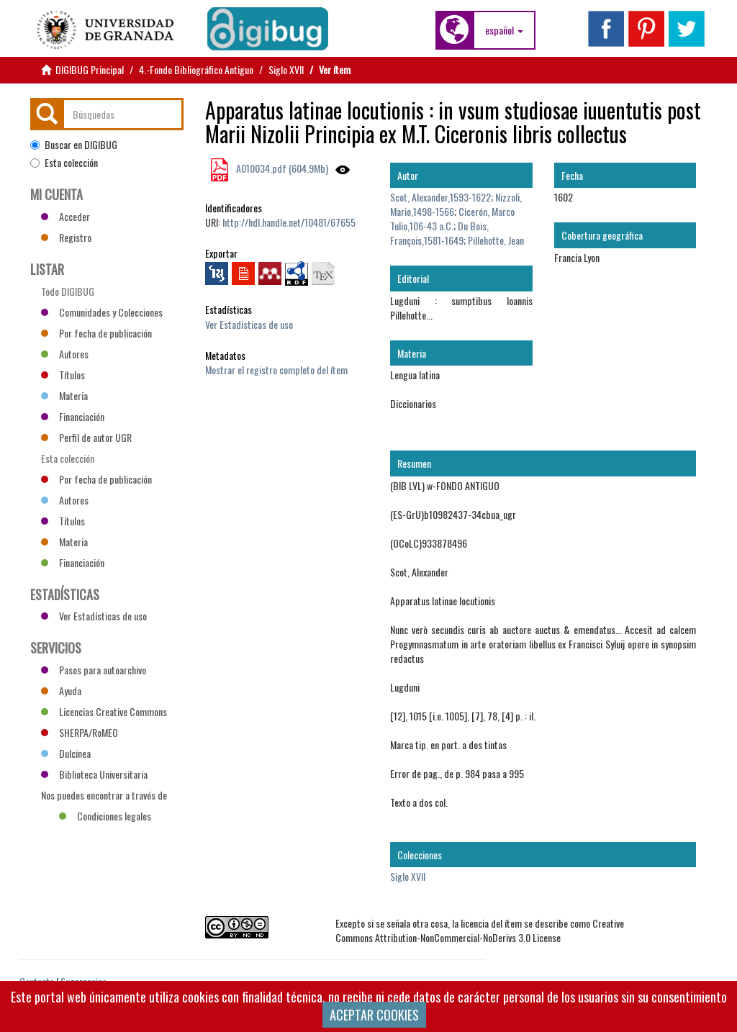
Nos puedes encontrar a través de (104, 796)
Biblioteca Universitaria (94, 774)
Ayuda (61, 690)
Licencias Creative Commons (104, 711)
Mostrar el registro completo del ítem (276, 369)
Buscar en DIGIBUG (73, 144)
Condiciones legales (105, 815)
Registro (66, 237)
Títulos (63, 374)
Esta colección (64, 162)
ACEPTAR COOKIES (374, 1014)
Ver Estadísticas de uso (249, 324)
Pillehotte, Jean (496, 240)
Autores (65, 353)
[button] (504, 30)
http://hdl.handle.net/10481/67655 (289, 222)
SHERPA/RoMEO (79, 732)
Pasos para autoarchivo (93, 669)
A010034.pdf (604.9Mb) (281, 168)
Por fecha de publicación (96, 332)
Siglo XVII (286, 69)
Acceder (65, 216)
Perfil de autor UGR (86, 437)
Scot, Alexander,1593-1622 (440, 196)
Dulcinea (66, 753)
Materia (64, 395)
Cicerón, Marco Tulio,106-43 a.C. (452, 218)
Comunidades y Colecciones (102, 312)
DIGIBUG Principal (89, 69)
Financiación (72, 416)
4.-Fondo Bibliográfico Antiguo (196, 69)
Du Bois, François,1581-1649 (439, 233)
